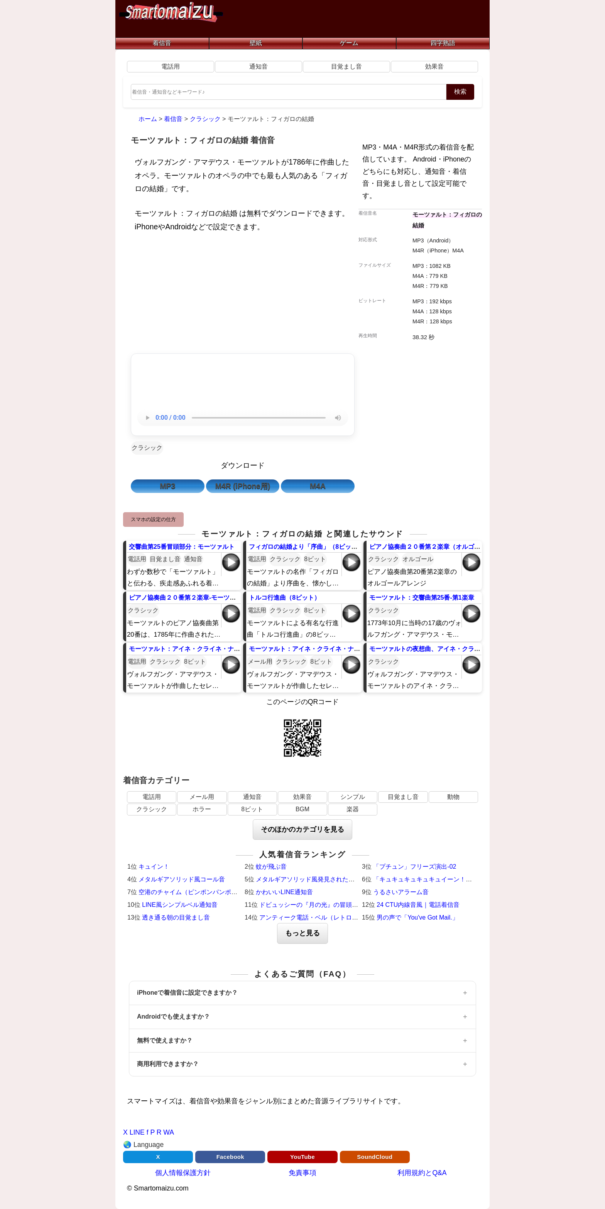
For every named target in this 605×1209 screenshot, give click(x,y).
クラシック (147, 447)
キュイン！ (154, 866)
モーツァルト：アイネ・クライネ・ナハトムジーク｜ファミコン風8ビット (232, 649)
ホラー (202, 809)
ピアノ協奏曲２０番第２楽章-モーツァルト (188, 597)
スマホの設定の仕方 (153, 519)
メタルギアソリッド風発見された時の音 (311, 879)
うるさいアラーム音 (401, 892)
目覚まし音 (346, 66)
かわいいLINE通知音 (284, 892)
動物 (453, 797)
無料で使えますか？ (165, 1040)
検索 (460, 91)
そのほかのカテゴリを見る (302, 829)
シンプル (352, 797)
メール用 (260, 661)
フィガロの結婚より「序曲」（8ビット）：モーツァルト (328, 546)
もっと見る (302, 933)
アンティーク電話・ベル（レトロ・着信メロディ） (330, 917)
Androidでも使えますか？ (173, 1016)
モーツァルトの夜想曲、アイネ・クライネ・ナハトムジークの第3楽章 (466, 649)
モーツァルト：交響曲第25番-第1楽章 (421, 597)
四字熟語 (443, 43)
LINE (137, 1132)
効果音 (434, 66)
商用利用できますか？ (168, 1064)
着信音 (162, 43)
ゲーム (349, 43)
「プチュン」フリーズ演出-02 (414, 866)
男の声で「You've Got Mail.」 (417, 917)
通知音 (258, 66)
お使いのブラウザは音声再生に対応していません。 (242, 418)
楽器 (352, 809)
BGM (302, 809)
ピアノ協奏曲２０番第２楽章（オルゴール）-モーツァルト (450, 546)
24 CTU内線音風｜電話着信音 (418, 904)
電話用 (170, 66)
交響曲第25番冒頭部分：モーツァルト (182, 546)
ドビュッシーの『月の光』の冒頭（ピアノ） (321, 904)
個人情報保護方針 (183, 1173)
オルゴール (417, 559)
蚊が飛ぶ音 (271, 866)
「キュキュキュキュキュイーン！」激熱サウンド (441, 879)
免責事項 (302, 1173)
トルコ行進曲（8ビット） (284, 597)
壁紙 (256, 43)
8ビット (315, 559)
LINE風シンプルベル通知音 (180, 904)
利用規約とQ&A (421, 1173)
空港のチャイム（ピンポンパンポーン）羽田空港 (206, 892)
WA (168, 1132)
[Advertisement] (243, 295)
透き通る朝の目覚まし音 (176, 917)
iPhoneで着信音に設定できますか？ (187, 992)
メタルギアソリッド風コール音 (182, 879)
